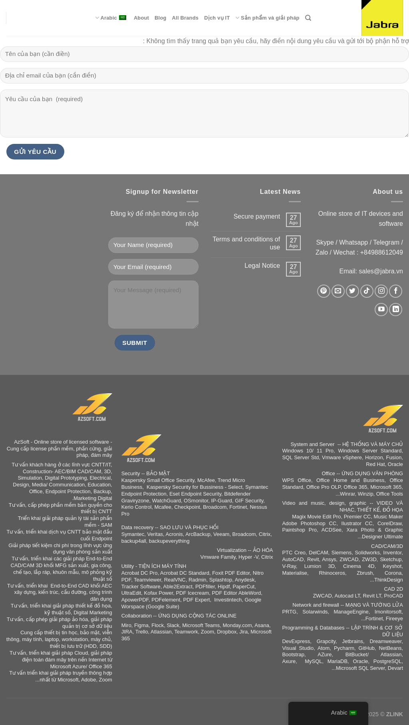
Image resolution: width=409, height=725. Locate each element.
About (141, 18)
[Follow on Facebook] (395, 291)
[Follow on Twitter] (352, 291)
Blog (160, 18)
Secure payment (257, 216)
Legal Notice (262, 265)
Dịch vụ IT (217, 18)
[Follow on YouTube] (381, 309)
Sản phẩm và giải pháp (267, 18)
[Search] (308, 18)
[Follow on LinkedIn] (395, 309)
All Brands (185, 18)
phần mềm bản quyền (77, 505)
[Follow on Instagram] (381, 291)
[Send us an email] (338, 291)
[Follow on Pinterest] (323, 291)
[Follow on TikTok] (366, 291)
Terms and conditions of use (246, 243)
